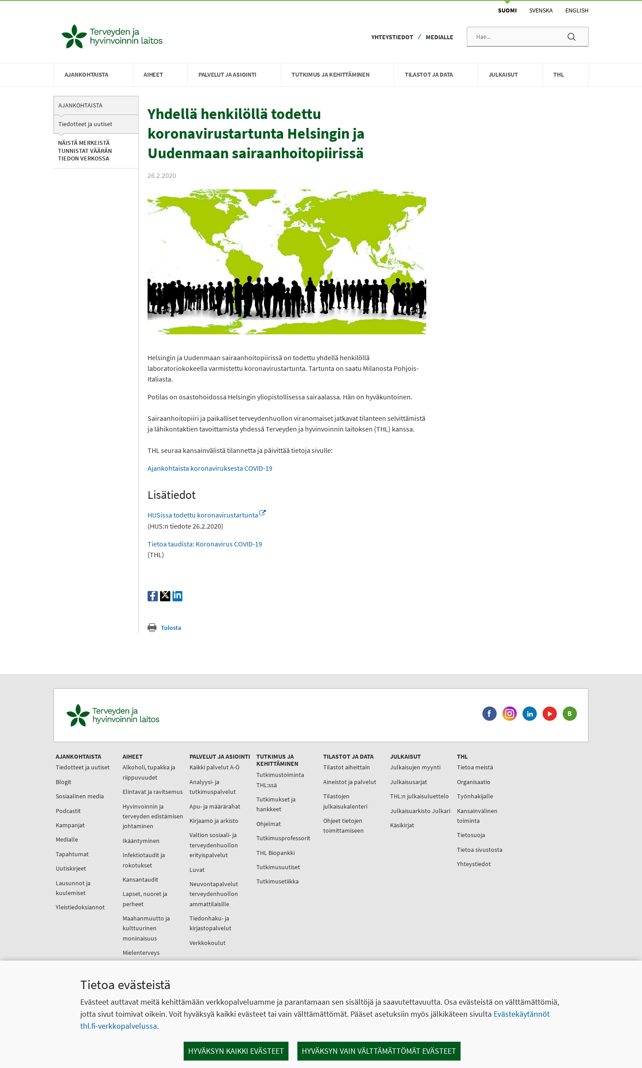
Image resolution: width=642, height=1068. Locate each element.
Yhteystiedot (392, 37)
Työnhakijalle (475, 796)
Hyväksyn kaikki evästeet (236, 1051)
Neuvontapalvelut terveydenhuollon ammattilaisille (213, 894)
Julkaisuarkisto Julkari (420, 811)
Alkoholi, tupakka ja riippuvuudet (149, 772)
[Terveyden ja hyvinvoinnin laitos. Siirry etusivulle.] (152, 715)
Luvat (197, 870)
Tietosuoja (471, 835)
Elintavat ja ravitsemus (153, 792)
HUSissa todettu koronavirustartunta (207, 514)
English (576, 10)
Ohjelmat (268, 824)
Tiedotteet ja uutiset (85, 124)
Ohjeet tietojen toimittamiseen (343, 825)
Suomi (507, 10)
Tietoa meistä (475, 767)
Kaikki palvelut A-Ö (214, 767)
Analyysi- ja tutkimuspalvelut (212, 787)
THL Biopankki (275, 853)
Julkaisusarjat (408, 782)
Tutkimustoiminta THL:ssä (280, 780)
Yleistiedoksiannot (80, 907)
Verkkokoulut (207, 943)
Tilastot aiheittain (346, 767)
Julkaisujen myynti (415, 767)
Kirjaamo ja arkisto (214, 821)
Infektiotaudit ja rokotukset (144, 860)
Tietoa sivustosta (479, 850)
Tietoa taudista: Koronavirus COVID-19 (205, 543)
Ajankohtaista (80, 105)
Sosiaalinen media (80, 796)
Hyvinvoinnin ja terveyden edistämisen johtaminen (153, 816)
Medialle (439, 37)
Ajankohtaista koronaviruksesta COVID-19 (211, 468)
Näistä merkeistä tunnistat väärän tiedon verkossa (85, 150)
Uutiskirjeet (71, 868)
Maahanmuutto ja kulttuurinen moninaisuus (146, 928)
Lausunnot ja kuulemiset (73, 888)
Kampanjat (70, 825)
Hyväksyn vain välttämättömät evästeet (379, 1051)
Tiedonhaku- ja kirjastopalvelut (210, 923)
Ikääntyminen (141, 841)
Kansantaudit (140, 879)
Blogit (63, 782)
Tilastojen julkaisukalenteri (345, 801)
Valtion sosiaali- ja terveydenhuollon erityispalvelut (213, 845)
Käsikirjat (402, 825)
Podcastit (68, 811)
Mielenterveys (141, 953)
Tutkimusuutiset (278, 867)
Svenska (541, 10)
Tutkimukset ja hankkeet (276, 804)
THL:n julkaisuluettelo (419, 796)
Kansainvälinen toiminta (477, 816)
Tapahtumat (72, 854)
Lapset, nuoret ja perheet (145, 899)
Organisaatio (473, 782)
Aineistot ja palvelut (349, 782)
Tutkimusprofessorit (283, 838)
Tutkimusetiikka (277, 881)
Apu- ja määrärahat (214, 806)
